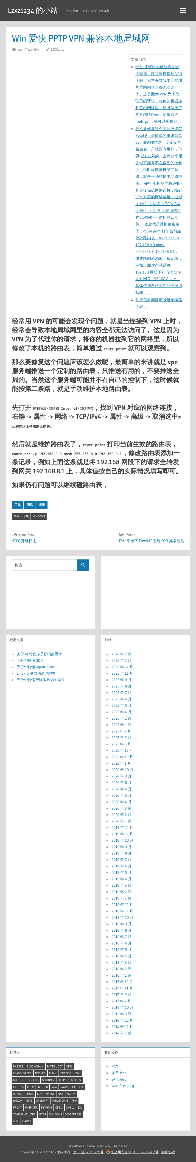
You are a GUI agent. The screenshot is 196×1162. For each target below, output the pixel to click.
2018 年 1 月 (121, 975)
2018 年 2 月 (121, 968)
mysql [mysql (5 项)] (50, 1093)
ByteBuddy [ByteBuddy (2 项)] (55, 1066)
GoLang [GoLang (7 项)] (33, 1080)
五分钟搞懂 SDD (30, 660)
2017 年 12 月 (122, 981)
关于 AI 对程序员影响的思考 (39, 654)
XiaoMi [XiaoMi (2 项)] (26, 1121)
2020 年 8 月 (122, 782)
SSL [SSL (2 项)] (80, 1107)
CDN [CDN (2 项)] (69, 1066)
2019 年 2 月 (121, 891)
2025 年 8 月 (122, 686)
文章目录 (138, 59)
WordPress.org (123, 1085)
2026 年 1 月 (121, 660)
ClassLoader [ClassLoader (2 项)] (22, 1073)
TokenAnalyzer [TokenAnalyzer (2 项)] (24, 1114)
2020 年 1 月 (121, 821)
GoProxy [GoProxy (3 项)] (48, 1080)
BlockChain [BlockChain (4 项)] (35, 1066)
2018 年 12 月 (122, 904)
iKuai (17, 516)
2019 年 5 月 (122, 872)
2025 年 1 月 (121, 724)
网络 (30, 505)
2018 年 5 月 (122, 949)
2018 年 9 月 (122, 924)
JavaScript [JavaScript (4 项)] (67, 1087)
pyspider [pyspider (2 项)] (31, 1107)
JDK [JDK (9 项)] (81, 1087)
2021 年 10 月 (122, 756)
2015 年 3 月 (121, 1013)
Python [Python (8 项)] (46, 1107)
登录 (115, 1066)
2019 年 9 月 (122, 846)
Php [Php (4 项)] (74, 1100)
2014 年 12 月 (122, 1020)
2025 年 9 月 (122, 679)
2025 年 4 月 (122, 711)
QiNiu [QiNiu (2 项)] (59, 1107)
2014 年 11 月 (122, 1026)
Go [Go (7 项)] (22, 1080)
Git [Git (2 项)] (15, 1080)
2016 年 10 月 (122, 1007)
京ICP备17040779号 (88, 1152)
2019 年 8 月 (122, 853)
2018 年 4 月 (122, 956)
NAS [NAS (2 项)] (60, 1093)
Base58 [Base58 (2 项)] (18, 1066)
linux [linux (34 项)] (30, 1093)
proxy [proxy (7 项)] (17, 1107)
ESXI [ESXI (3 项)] (77, 1073)
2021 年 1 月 (121, 763)
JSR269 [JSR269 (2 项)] (17, 1093)
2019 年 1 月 (121, 898)
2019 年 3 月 (121, 885)
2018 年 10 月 (122, 917)
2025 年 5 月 (122, 705)
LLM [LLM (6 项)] (39, 1093)
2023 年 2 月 (121, 731)
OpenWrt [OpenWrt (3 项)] (42, 1100)
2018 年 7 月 (121, 936)
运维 (42, 505)
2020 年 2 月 (121, 814)
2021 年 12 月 (122, 750)
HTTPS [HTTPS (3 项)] (62, 1080)
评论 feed (119, 1079)
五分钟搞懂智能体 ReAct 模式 (40, 679)
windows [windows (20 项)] (55, 1114)
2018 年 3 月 (121, 962)
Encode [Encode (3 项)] (65, 1073)
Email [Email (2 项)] (53, 1073)
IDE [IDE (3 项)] (15, 1087)
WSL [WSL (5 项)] (15, 1121)
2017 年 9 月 (121, 994)
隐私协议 (168, 1152)
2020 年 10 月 (122, 769)
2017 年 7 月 (121, 1001)
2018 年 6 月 (122, 943)
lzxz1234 (57, 49)
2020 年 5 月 (122, 795)
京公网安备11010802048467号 (135, 1152)
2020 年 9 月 (122, 776)
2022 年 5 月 (121, 737)
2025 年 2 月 (121, 718)
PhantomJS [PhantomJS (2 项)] (60, 1100)
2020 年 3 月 (121, 808)
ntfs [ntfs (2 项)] (29, 1100)
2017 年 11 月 (122, 988)
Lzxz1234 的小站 (33, 10)
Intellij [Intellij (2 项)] (42, 1087)
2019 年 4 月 (122, 879)
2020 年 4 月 (122, 801)
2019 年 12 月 (122, 827)
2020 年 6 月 (122, 789)
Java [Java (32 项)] (54, 1087)
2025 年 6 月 (122, 699)
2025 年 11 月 (122, 673)
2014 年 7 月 (121, 1033)
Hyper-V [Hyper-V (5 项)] (75, 1080)
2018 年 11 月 (122, 911)
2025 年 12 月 (122, 667)
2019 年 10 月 (122, 840)
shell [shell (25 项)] (70, 1107)
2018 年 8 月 (122, 930)
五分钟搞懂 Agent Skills (36, 667)
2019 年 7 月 (121, 859)
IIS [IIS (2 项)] (22, 1087)
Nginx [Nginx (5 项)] (71, 1093)
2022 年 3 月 (121, 744)
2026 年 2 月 (121, 654)
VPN (26, 516)
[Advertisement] (145, 591)
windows (39, 516)
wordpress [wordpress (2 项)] (73, 1114)
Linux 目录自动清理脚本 (36, 673)
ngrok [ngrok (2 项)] (17, 1100)
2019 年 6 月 (122, 866)
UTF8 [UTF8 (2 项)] (42, 1114)
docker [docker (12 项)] (40, 1073)
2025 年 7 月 (121, 692)
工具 (17, 505)
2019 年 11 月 (122, 834)
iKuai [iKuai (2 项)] (30, 1087)
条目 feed (119, 1072)
